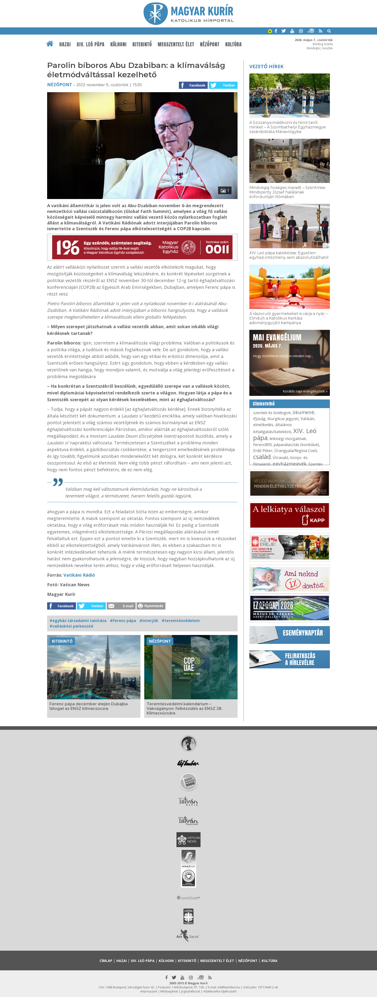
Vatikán (307, 418)
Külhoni (118, 44)
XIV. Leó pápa (91, 44)
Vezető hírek (266, 66)
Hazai (65, 44)
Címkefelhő (264, 404)
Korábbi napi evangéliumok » (305, 391)
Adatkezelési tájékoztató (220, 991)
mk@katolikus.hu (228, 987)
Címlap (106, 960)
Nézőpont (210, 44)
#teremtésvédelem (181, 620)
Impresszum (148, 991)
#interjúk (148, 620)
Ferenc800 (262, 444)
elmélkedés (263, 424)
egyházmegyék (290, 463)
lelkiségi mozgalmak (288, 438)
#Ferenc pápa (123, 620)
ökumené (303, 412)
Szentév (315, 464)
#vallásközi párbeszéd (71, 626)
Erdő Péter (262, 450)
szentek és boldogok (272, 412)
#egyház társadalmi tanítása (78, 620)
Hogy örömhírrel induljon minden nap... (283, 345)
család (262, 456)
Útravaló (280, 457)
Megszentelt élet (176, 44)
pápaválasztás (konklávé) (296, 444)
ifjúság (259, 418)
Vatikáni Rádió (78, 575)
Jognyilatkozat (190, 991)
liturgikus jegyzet (283, 418)
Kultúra (233, 44)
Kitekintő (142, 44)
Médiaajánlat (169, 991)
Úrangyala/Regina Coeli (295, 450)
